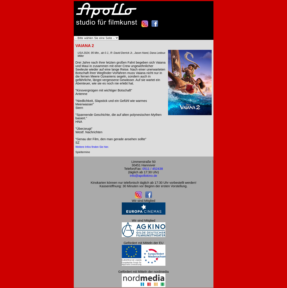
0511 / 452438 (153, 168)
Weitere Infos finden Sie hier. (92, 146)
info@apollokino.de (143, 175)
